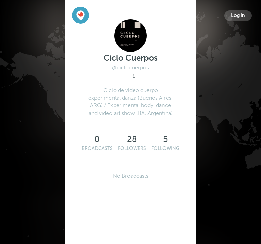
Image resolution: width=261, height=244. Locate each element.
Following (165, 148)
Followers (132, 148)
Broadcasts (97, 148)
